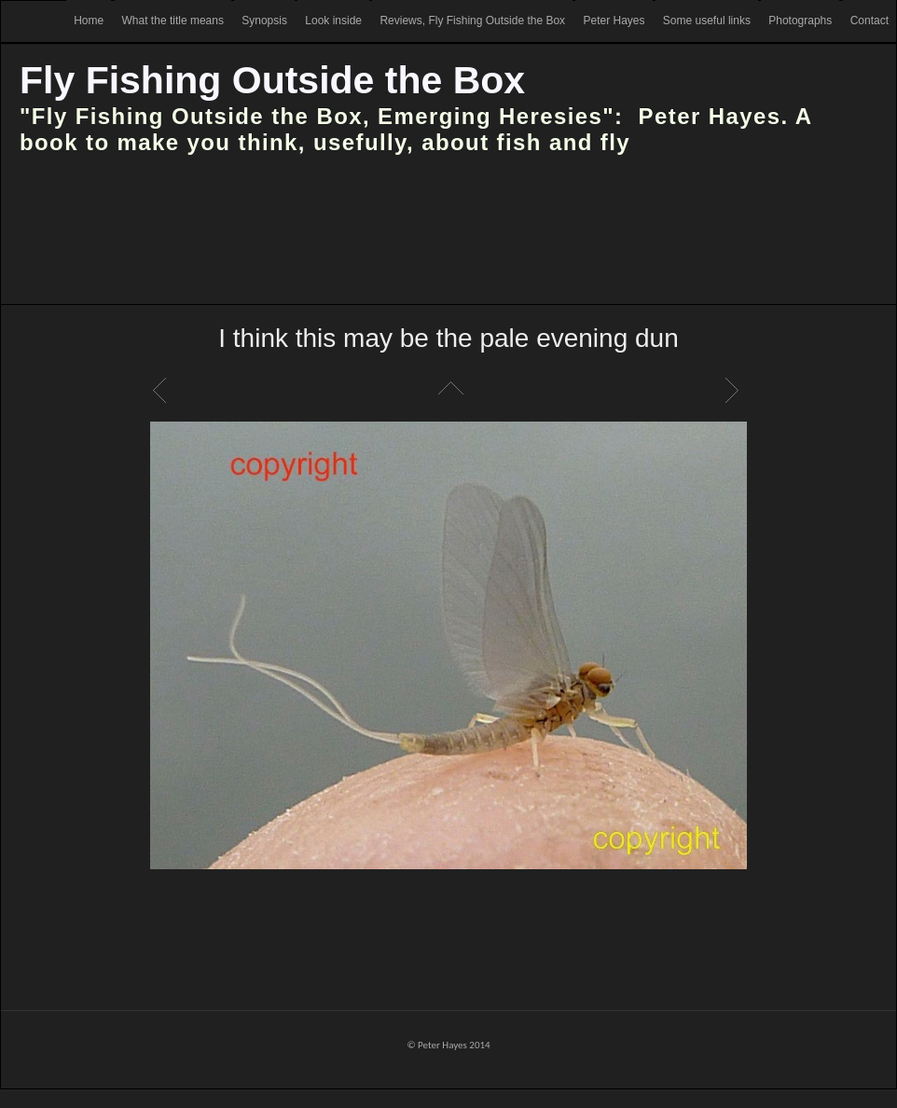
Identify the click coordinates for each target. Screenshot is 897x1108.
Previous (162, 390)
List (448, 390)
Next (734, 390)
